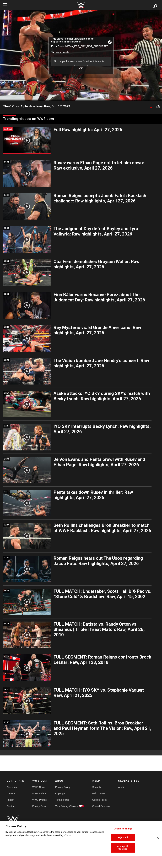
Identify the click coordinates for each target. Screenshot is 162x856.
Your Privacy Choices (66, 806)
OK (81, 68)
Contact (11, 806)
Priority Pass (39, 806)
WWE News (38, 787)
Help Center (98, 793)
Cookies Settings (123, 828)
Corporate (12, 787)
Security (96, 787)
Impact (10, 799)
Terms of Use (62, 799)
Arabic (121, 787)
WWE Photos (39, 799)
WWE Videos (39, 793)
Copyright (60, 793)
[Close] (158, 838)
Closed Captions (101, 806)
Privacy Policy (62, 787)
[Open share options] (158, 106)
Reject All (123, 837)
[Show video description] (150, 106)
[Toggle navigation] (5, 5)
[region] (81, 838)
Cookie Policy (99, 799)
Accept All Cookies (122, 847)
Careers (11, 793)
